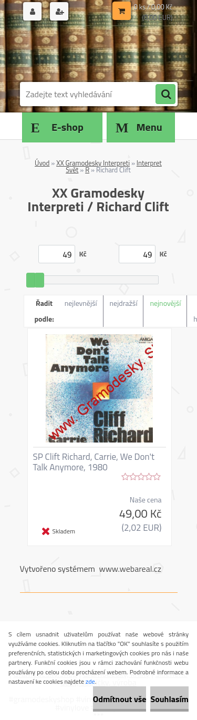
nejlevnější (81, 302)
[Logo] (92, 51)
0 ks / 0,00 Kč (153, 7)
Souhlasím (169, 699)
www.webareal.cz (130, 568)
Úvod (42, 163)
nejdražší (124, 302)
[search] (165, 95)
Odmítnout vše (120, 699)
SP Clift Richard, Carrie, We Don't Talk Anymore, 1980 (94, 461)
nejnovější (165, 302)
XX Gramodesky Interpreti (93, 163)
